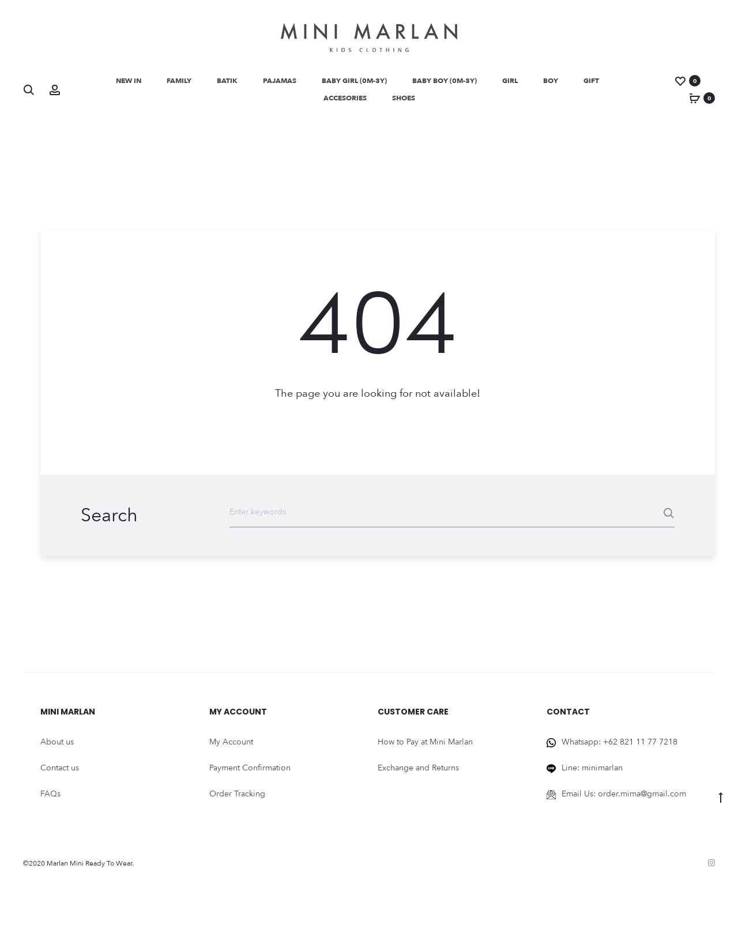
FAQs (50, 797)
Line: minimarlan (592, 771)
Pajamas (279, 80)
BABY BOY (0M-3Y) (444, 80)
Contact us (59, 771)
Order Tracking (237, 797)
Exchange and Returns (418, 771)
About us (57, 745)
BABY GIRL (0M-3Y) (354, 80)
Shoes (403, 98)
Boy (550, 80)
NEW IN (128, 80)
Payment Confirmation (250, 771)
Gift (591, 80)
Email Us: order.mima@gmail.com (624, 797)
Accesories (345, 98)
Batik (227, 80)
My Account (231, 745)
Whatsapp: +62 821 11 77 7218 (619, 745)
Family (179, 80)
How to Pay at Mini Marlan (425, 745)
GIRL (510, 80)
